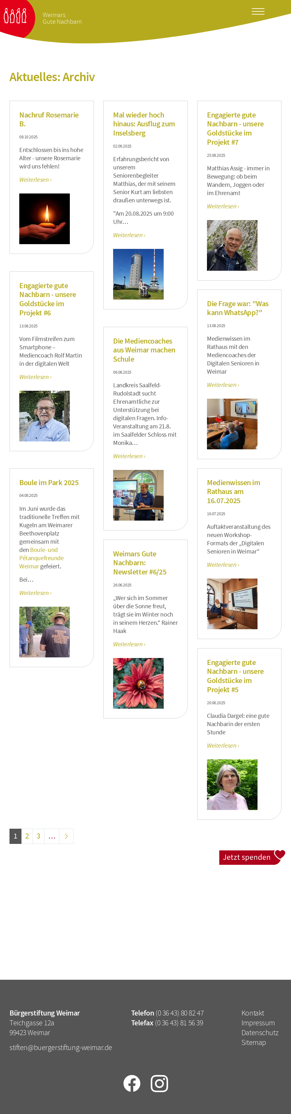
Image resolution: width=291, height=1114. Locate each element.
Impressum (258, 1023)
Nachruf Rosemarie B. (49, 119)
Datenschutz (259, 1032)
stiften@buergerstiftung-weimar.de (60, 1047)
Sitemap (253, 1042)
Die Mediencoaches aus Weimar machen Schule (144, 350)
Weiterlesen (34, 180)
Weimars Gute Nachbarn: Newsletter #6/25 (139, 563)
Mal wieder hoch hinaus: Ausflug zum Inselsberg (144, 124)
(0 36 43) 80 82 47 (179, 1013)
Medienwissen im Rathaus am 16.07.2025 (233, 492)
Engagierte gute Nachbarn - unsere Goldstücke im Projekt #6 (47, 299)
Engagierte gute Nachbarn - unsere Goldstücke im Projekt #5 (235, 676)
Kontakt (252, 1013)
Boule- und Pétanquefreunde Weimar (41, 558)
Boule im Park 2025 (48, 483)
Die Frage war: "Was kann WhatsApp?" (238, 308)
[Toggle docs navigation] (258, 10)
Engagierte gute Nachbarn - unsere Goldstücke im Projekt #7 (235, 128)
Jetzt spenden (252, 854)
